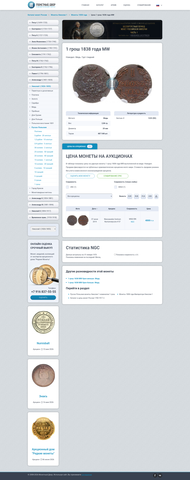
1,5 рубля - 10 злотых (43, 139)
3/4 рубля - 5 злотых (43, 144)
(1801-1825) (40, 80)
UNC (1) (73, 187)
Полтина (38, 131)
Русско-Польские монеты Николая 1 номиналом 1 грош (92, 294)
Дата (94, 209)
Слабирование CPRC (113, 176)
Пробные (34, 111)
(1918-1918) (43, 217)
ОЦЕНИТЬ (43, 297)
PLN (143, 196)
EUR (129, 196)
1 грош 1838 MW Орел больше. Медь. (84, 282)
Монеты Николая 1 (59, 15)
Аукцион (112, 209)
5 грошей (38, 176)
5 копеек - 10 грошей (43, 168)
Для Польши (35, 119)
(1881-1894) (41, 204)
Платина (34, 95)
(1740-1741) (43, 48)
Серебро (34, 103)
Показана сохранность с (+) (127, 255)
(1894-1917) (40, 211)
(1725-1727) (40, 29)
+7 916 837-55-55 (43, 292)
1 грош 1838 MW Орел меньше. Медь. (84, 278)
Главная (85, 5)
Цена (149, 209)
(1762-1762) (38, 61)
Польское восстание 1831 (41, 123)
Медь (32, 107)
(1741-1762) (40, 54)
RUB (136, 196)
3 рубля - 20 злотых (42, 135)
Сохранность (133, 209)
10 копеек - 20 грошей (43, 164)
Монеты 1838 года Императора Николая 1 (136, 294)
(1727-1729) (38, 35)
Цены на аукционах (79, 146)
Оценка (126, 5)
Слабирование (144, 5)
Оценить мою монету (80, 176)
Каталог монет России (37, 15)
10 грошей (38, 172)
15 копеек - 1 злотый (43, 160)
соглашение (87, 475)
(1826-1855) (40, 86)
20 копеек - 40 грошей (43, 156)
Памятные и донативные (41, 91)
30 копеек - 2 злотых (43, 148)
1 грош (37, 184)
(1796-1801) (38, 73)
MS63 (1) (122, 187)
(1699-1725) (38, 22)
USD (150, 196)
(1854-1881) (41, 198)
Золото (33, 99)
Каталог (100, 5)
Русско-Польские (38, 127)
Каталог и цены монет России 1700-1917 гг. (87, 298)
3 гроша (37, 180)
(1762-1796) (40, 67)
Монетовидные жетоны (40, 192)
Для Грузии (35, 115)
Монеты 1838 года (79, 15)
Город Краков (36, 188)
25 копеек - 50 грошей (43, 152)
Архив (113, 5)
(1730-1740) (42, 41)
